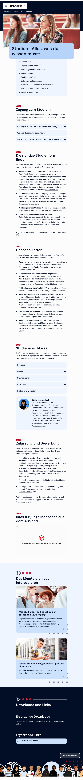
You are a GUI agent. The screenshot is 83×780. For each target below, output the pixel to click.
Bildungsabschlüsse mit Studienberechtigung (37, 125)
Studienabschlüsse (28, 76)
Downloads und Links (29, 91)
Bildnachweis (71, 754)
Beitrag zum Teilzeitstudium (29, 203)
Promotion (21, 383)
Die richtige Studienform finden (33, 68)
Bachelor (21, 364)
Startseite (6, 10)
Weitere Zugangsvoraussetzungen (32, 131)
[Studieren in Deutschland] (41, 539)
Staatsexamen (23, 377)
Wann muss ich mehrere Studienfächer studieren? (39, 138)
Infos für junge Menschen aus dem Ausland (37, 84)
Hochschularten (27, 72)
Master (20, 370)
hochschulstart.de (29, 462)
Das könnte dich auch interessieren (34, 87)
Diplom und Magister (26, 390)
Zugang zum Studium (29, 65)
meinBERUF (17, 10)
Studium (28, 10)
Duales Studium (51, 188)
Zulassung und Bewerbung (31, 80)
